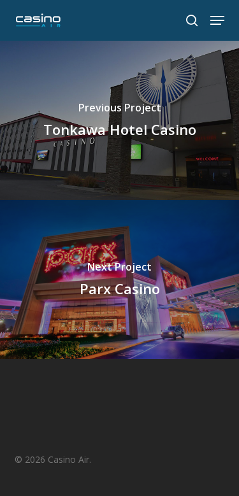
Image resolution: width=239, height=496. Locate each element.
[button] (217, 20)
